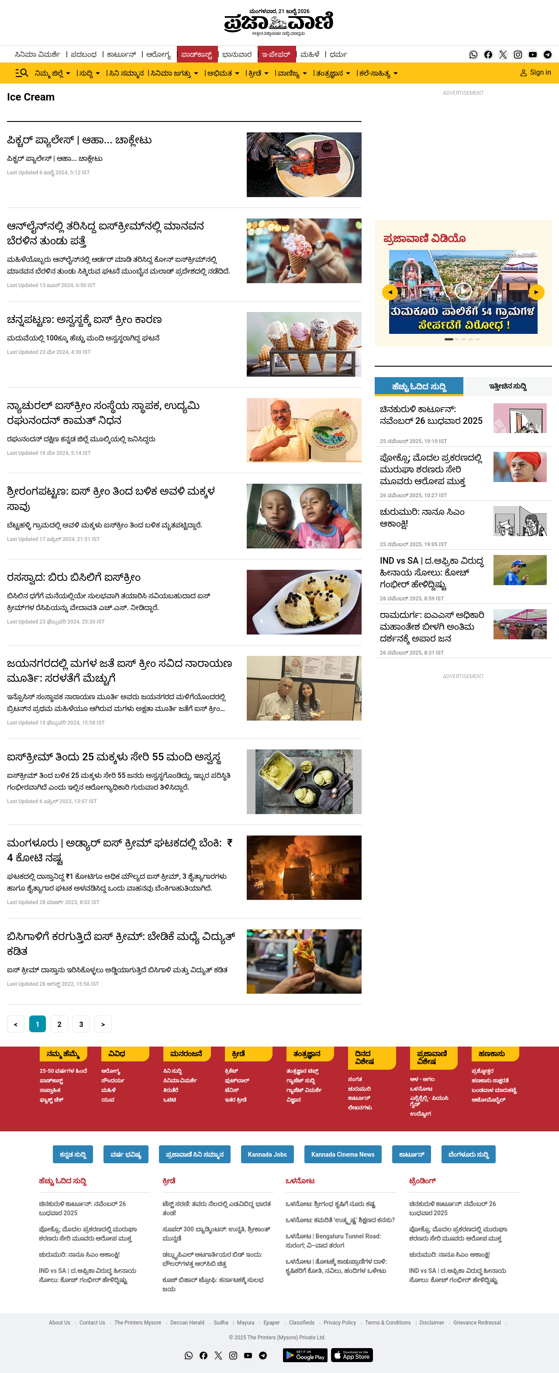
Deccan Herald (187, 1323)
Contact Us (92, 1323)
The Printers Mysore (137, 1323)
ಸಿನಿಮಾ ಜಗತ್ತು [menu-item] (171, 73)
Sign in (536, 72)
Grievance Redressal (477, 1323)
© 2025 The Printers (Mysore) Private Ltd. (277, 1338)
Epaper (271, 1323)
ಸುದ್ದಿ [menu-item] (86, 73)
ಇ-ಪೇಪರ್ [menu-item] (276, 54)
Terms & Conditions (388, 1323)
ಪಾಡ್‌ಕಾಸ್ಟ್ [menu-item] (196, 54)
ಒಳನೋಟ (300, 1181)
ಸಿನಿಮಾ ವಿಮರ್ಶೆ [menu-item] (37, 54)
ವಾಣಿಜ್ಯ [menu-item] (289, 73)
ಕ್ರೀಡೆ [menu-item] (254, 73)
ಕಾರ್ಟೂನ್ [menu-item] (121, 54)
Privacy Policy (340, 1323)
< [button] (15, 1024)
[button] (73, 1154)
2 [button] (59, 1024)
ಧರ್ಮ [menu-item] (338, 54)
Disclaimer (432, 1323)
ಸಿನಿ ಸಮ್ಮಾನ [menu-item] (126, 73)
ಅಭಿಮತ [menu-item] (219, 73)
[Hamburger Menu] (22, 73)
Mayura (246, 1323)
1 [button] (37, 1024)
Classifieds (302, 1323)
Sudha (221, 1323)
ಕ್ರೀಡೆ (168, 1181)
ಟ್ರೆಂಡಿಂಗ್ (422, 1181)
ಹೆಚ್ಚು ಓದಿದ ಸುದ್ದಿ (62, 1181)
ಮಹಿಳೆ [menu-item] (309, 54)
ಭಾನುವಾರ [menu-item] (237, 54)
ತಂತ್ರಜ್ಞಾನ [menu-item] (329, 73)
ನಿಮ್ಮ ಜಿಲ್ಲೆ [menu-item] (49, 73)
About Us (59, 1323)
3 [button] (81, 1024)
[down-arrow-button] (68, 73)
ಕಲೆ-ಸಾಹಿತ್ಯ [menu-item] (374, 73)
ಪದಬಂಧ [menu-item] (84, 54)
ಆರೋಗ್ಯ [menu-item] (158, 54)
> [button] (103, 1024)
